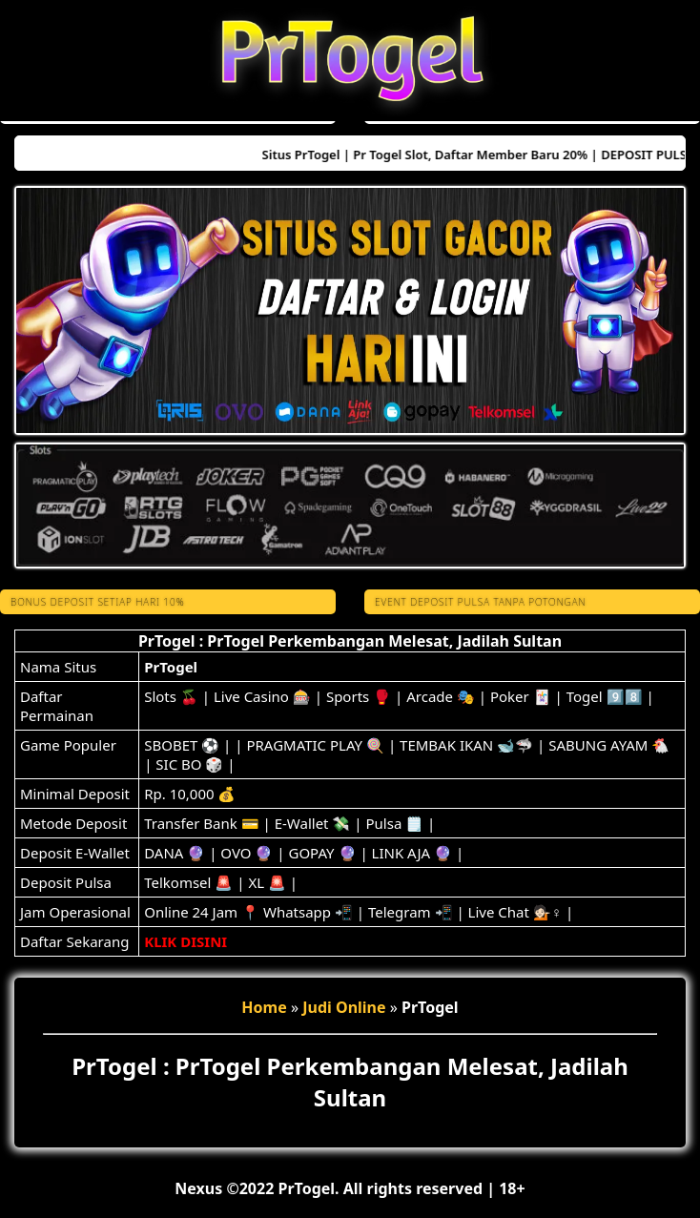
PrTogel (170, 666)
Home (263, 1007)
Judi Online (343, 1007)
